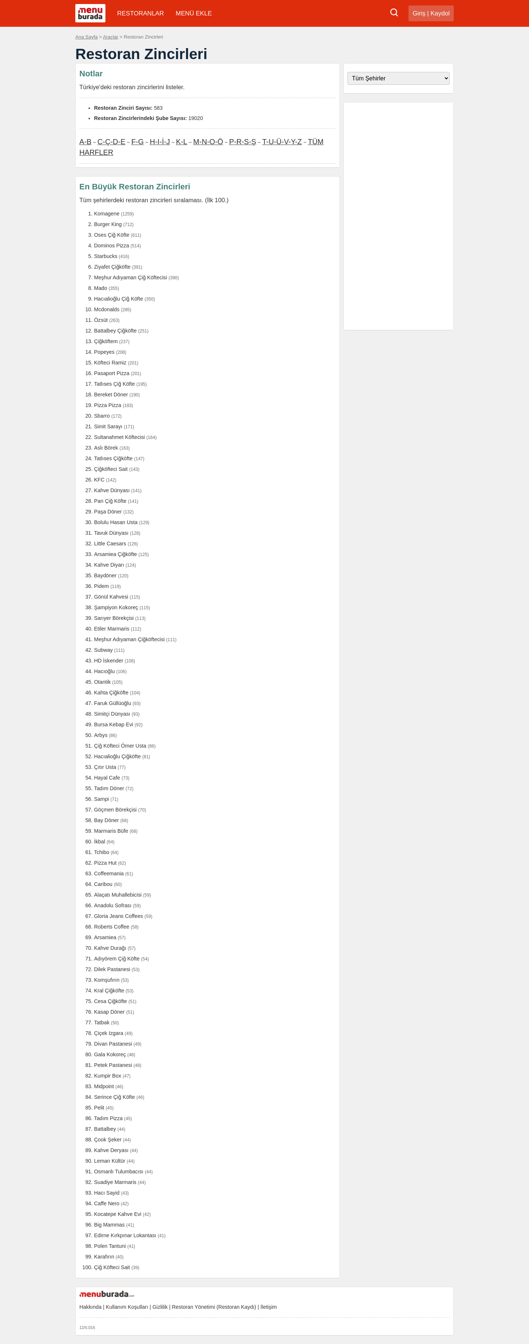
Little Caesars (110, 543)
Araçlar (110, 37)
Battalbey (105, 1129)
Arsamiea (105, 937)
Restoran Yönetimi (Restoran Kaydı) (214, 1307)
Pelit (99, 1108)
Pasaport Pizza (111, 373)
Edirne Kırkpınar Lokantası (125, 1235)
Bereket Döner (111, 394)
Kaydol (440, 13)
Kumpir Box (107, 1076)
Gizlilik (160, 1307)
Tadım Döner (109, 788)
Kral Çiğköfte (109, 991)
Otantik (102, 682)
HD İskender (108, 661)
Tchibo (101, 852)
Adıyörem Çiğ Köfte (117, 959)
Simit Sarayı (108, 426)
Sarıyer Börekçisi (114, 618)
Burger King (108, 224)
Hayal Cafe (107, 778)
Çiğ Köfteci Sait (112, 1267)
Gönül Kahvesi (111, 597)
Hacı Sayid (106, 1193)
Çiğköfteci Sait (110, 469)
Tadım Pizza (108, 1118)
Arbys (101, 735)
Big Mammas (109, 1225)
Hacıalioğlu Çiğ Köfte (118, 299)
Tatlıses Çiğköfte (113, 458)
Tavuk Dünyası (111, 533)
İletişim (268, 1307)
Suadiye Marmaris (115, 1182)
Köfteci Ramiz (110, 363)
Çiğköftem (106, 341)
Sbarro (102, 416)
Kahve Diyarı (109, 565)
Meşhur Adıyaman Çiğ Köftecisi (130, 277)
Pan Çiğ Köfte (110, 501)
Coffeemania (109, 873)
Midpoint (104, 1086)
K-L (181, 142)
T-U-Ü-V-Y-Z (282, 142)
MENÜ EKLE (194, 13)
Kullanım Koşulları (127, 1307)
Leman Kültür (109, 1161)
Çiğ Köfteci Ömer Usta (120, 746)
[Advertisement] (399, 216)
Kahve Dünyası (112, 490)
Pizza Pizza (107, 405)
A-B (85, 142)
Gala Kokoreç (110, 1054)
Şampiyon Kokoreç (116, 607)
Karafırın (104, 1257)
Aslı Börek (106, 448)
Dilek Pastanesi (112, 969)
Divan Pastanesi (113, 1044)
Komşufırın (106, 980)
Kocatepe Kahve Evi (117, 1214)
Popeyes (104, 352)
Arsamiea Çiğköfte (115, 554)
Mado (100, 288)
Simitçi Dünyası (112, 714)
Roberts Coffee (111, 927)
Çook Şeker (108, 1140)
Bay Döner (106, 820)
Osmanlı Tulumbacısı (118, 1171)
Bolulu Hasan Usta (115, 522)
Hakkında (90, 1307)
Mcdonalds (106, 309)
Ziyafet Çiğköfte (112, 267)
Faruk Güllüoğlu (112, 703)
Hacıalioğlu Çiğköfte (117, 756)
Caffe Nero (106, 1203)
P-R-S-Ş (242, 142)
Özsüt (101, 320)
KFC (99, 480)
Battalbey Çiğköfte (115, 331)
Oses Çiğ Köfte (111, 235)
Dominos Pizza (111, 245)
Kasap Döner (109, 1012)
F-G (137, 142)
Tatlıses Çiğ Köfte (114, 384)
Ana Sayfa (86, 37)
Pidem (101, 586)
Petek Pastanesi (113, 1065)
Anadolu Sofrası (113, 905)
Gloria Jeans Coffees (118, 916)
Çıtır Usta (105, 767)
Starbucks (106, 256)
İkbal (99, 841)
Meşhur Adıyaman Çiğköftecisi (129, 639)
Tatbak (101, 1022)
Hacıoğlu (104, 671)
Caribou (103, 884)
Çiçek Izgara (108, 1033)
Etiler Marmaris (111, 629)
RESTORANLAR (140, 13)
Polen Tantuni (110, 1246)
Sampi (101, 799)
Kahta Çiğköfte (111, 692)
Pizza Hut (105, 863)
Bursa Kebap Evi (113, 724)
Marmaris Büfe (111, 831)
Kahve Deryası (111, 1150)
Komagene (106, 214)
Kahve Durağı (110, 948)
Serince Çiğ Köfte (114, 1097)
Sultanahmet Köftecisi (119, 437)
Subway (103, 650)
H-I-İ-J (160, 142)
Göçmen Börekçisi (115, 810)
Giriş (419, 13)
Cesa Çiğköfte (110, 1001)
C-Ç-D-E (111, 142)
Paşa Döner (108, 512)
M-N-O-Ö (208, 142)
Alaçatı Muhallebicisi (118, 895)
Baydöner (105, 575)
